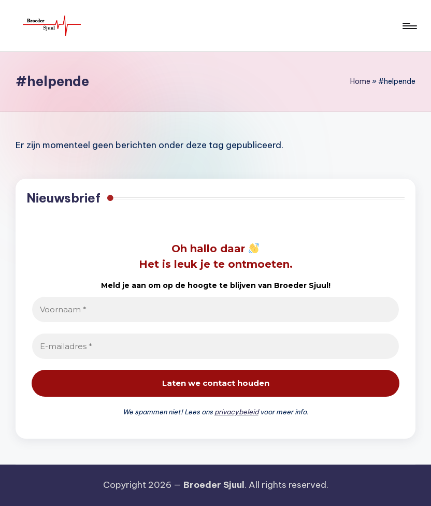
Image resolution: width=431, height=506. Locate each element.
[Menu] (409, 26)
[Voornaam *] (215, 309)
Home (360, 81)
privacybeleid (236, 412)
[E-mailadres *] (215, 346)
